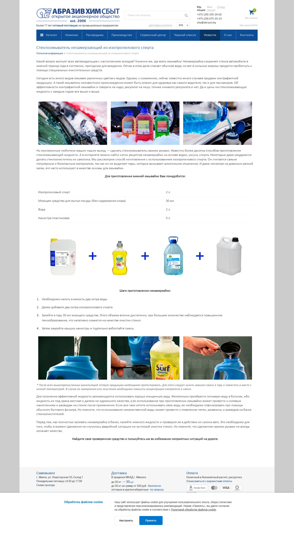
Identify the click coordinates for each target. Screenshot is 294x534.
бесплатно (154, 485)
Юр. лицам (200, 9)
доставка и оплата (160, 25)
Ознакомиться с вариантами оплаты (209, 481)
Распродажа (95, 35)
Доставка (119, 473)
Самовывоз (45, 473)
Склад (221, 7)
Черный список (185, 35)
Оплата (192, 473)
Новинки (71, 35)
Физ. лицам (210, 9)
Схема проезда (45, 485)
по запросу (157, 489)
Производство (122, 35)
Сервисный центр (153, 35)
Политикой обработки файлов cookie (193, 509)
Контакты (247, 35)
